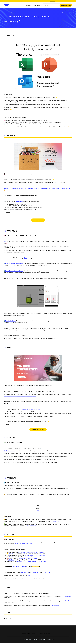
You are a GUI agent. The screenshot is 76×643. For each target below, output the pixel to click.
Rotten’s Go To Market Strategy (28, 558)
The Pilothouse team (9, 451)
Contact (35, 639)
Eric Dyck (47, 572)
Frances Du (35, 572)
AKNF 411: (11, 560)
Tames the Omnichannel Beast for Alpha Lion (31, 552)
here (28, 575)
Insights (28, 633)
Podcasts (24, 633)
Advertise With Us (35, 633)
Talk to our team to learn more (23, 543)
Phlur (5, 241)
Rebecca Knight (24, 572)
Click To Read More (38, 220)
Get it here (56, 521)
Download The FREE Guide (38, 429)
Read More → (54, 593)
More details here (31, 525)
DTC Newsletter (7, 12)
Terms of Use (50, 639)
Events (41, 633)
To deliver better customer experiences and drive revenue (20, 396)
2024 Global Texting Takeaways (31, 409)
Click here (38, 510)
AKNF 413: (11, 557)
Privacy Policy (42, 639)
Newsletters (47, 633)
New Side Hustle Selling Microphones (34, 555)
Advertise (37, 5)
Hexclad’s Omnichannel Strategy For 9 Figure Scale (31, 561)
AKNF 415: (11, 553)
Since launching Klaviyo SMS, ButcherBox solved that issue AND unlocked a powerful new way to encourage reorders (37, 188)
